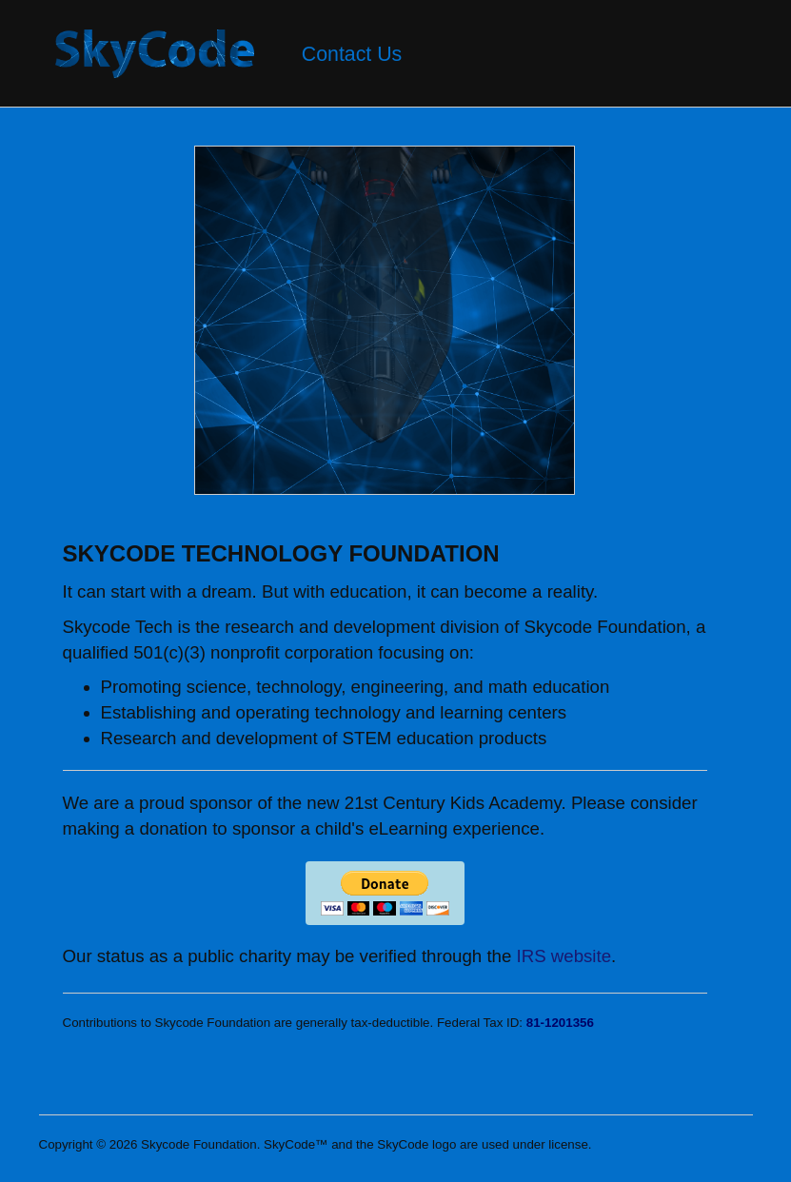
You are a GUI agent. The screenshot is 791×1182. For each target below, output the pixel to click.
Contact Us (352, 54)
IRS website (564, 956)
